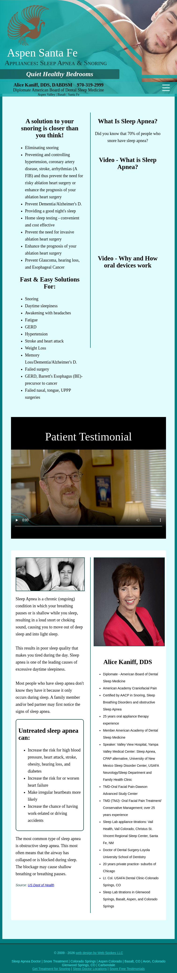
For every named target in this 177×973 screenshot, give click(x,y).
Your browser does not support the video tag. (88, 490)
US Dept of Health (41, 885)
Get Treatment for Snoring (51, 969)
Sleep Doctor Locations (90, 969)
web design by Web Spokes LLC (99, 953)
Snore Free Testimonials (127, 969)
